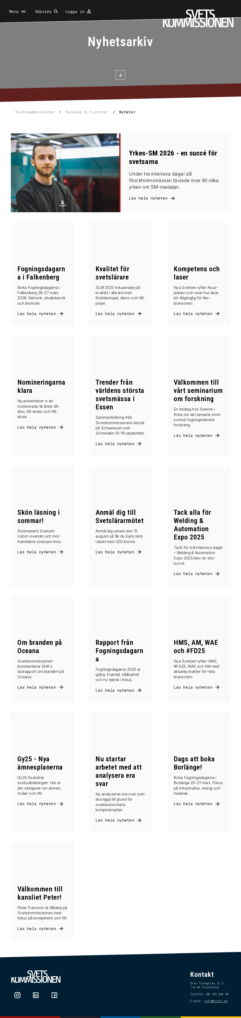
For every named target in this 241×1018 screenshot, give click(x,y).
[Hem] (198, 18)
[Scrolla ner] (120, 75)
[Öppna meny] (18, 11)
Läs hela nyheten (148, 198)
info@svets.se (214, 1001)
